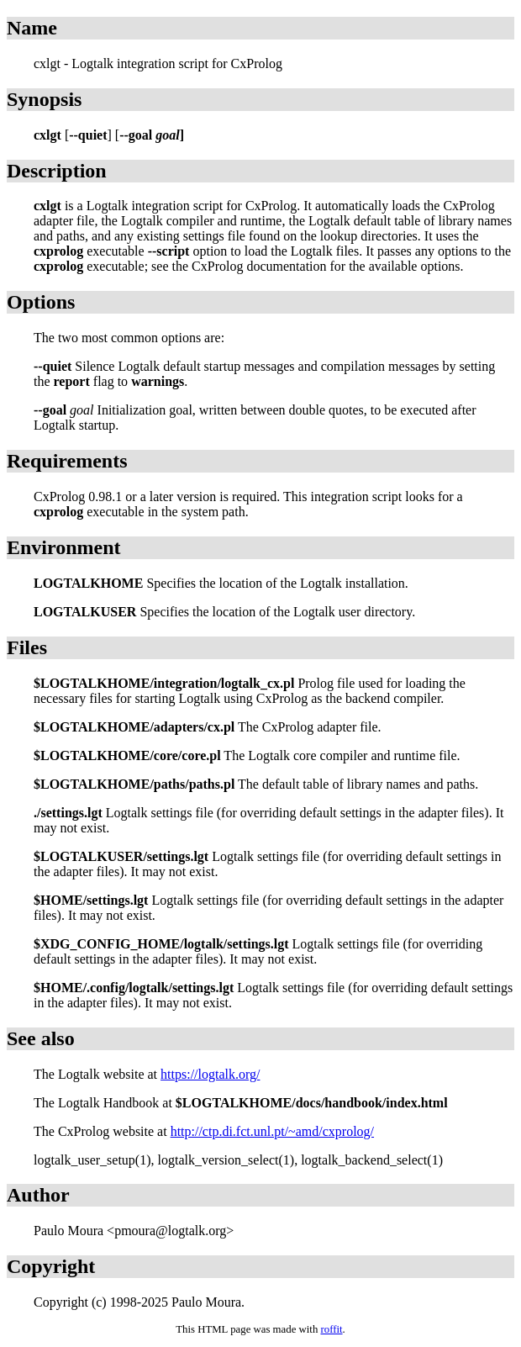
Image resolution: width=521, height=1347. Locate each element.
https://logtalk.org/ (210, 1074)
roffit (331, 1329)
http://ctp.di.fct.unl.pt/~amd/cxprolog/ (272, 1131)
